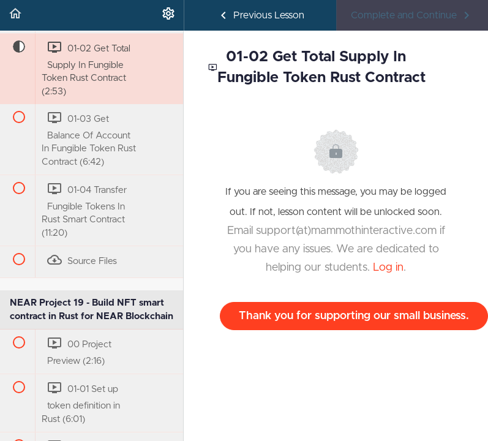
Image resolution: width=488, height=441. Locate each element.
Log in (388, 267)
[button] (15, 15)
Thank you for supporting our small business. (354, 316)
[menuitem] (168, 15)
